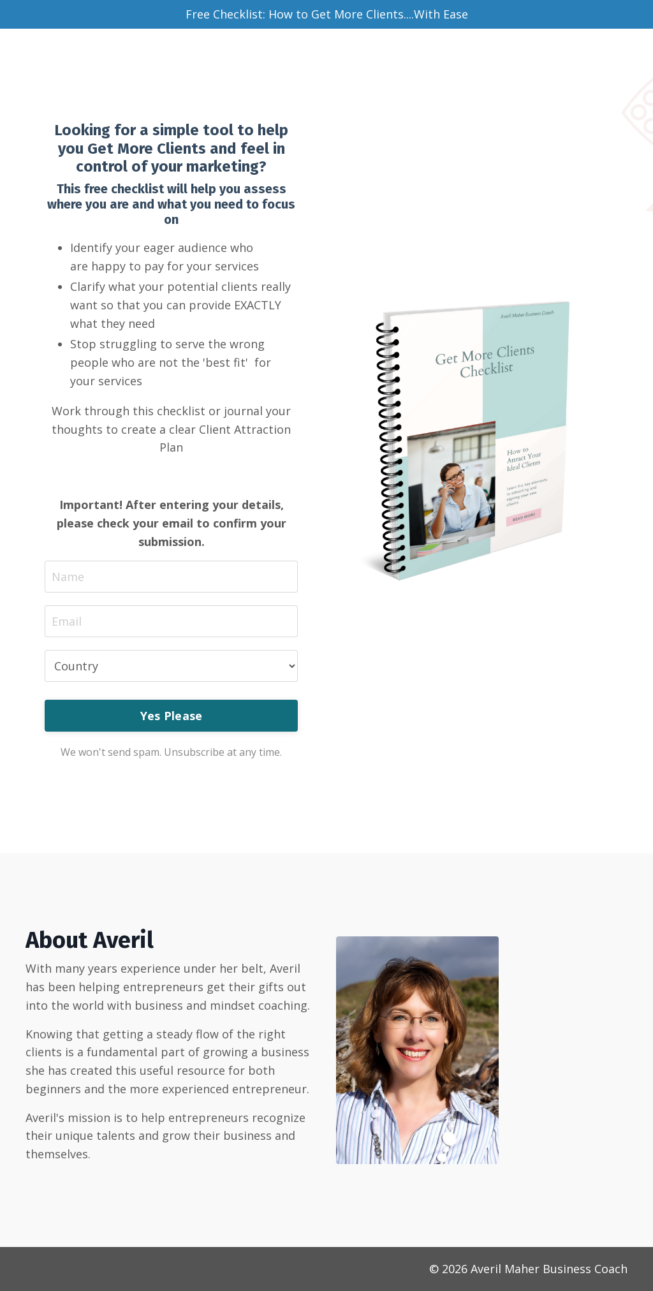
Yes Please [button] (171, 715)
